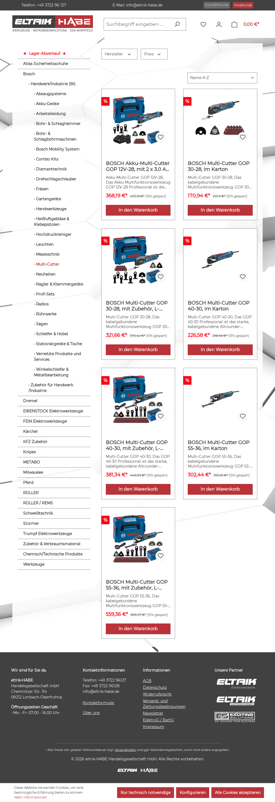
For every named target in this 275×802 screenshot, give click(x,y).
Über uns (91, 712)
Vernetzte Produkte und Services (57, 356)
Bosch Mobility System (57, 149)
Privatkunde (243, 5)
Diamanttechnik (51, 169)
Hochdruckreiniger (53, 234)
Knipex (29, 452)
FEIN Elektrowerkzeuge (45, 421)
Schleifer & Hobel (52, 334)
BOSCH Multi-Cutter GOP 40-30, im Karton (218, 306)
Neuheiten (45, 274)
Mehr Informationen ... (32, 797)
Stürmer (31, 523)
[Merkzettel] (204, 24)
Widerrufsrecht (157, 694)
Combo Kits (47, 159)
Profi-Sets (45, 294)
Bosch (29, 74)
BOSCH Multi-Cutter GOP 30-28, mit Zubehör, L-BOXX (137, 306)
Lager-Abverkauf (44, 53)
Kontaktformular (98, 702)
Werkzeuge (33, 564)
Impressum (153, 726)
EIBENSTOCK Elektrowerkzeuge (53, 411)
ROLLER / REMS (38, 503)
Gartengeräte (48, 199)
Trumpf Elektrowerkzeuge (47, 533)
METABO (31, 462)
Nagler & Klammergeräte (59, 284)
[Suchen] (178, 24)
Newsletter (153, 713)
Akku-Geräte (47, 103)
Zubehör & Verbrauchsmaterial (51, 543)
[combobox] (137, 24)
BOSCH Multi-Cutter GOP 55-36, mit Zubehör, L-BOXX (137, 585)
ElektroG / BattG (158, 720)
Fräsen (42, 189)
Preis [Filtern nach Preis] (152, 53)
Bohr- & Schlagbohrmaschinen (55, 136)
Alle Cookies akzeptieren (237, 792)
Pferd (28, 482)
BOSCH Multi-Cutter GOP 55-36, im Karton (218, 445)
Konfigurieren (193, 792)
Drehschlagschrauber (56, 179)
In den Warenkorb (138, 210)
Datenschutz (155, 687)
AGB (147, 680)
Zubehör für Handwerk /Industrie (50, 388)
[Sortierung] (222, 77)
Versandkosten (125, 750)
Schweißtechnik (38, 513)
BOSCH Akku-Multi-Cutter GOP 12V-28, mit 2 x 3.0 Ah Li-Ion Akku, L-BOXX (137, 166)
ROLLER (30, 492)
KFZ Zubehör (35, 441)
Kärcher (30, 431)
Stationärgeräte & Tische (59, 343)
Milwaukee (33, 472)
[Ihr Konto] (220, 24)
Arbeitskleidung (51, 113)
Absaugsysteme (51, 93)
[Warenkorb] (245, 24)
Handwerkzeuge (51, 208)
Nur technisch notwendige (146, 792)
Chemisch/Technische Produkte (52, 554)
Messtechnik (47, 254)
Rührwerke (46, 314)
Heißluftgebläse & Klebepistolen (51, 221)
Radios (42, 304)
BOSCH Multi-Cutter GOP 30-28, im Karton (218, 166)
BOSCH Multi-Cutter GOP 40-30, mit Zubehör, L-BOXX (137, 445)
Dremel (30, 400)
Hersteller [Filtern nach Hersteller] (118, 53)
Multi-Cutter (47, 264)
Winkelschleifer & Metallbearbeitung (51, 372)
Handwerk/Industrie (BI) (53, 83)
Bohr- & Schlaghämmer (58, 123)
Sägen (42, 324)
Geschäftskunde (217, 5)
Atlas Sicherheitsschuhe (45, 63)
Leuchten (44, 244)
